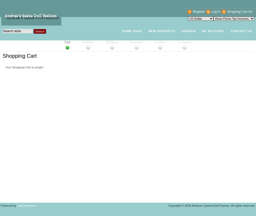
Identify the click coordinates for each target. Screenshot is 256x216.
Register (199, 12)
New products (162, 31)
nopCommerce (26, 205)
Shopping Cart (237, 12)
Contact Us (241, 31)
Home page (132, 31)
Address (88, 42)
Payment (136, 42)
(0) (250, 12)
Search (189, 31)
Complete (184, 42)
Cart (68, 42)
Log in (215, 12)
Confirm (160, 42)
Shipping (112, 42)
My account (213, 31)
